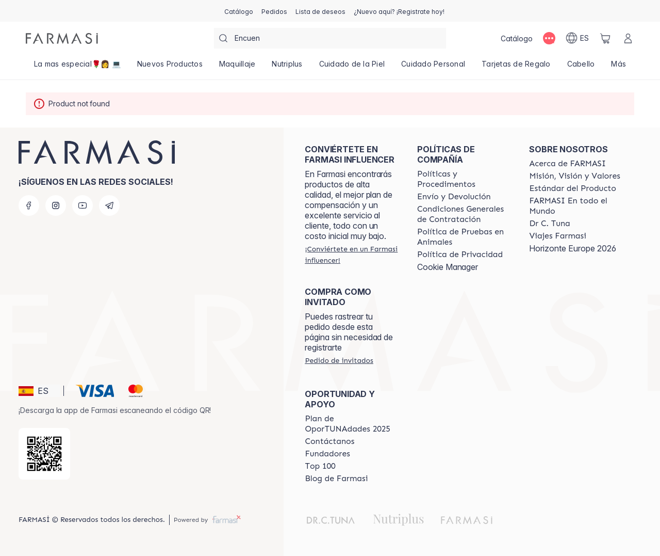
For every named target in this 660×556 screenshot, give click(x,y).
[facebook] (29, 205)
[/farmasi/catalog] (238, 11)
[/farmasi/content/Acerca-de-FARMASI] (567, 163)
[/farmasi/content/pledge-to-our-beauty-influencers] (549, 223)
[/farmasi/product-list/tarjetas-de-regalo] (516, 67)
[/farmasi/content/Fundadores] (327, 454)
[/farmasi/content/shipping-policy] (454, 197)
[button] (39, 391)
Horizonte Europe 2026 (572, 248)
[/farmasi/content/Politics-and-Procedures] (464, 179)
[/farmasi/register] (274, 11)
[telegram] (109, 205)
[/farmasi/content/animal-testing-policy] (464, 237)
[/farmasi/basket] (605, 38)
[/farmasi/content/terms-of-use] (464, 214)
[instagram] (55, 205)
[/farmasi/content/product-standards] (572, 188)
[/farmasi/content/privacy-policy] (460, 254)
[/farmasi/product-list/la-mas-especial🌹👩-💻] (77, 67)
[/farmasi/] (62, 38)
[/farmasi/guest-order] (339, 360)
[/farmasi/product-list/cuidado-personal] (433, 67)
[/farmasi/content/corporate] (576, 206)
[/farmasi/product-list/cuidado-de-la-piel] (352, 67)
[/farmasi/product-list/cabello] (581, 67)
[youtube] (82, 205)
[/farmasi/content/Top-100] (320, 466)
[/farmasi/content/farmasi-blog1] (336, 478)
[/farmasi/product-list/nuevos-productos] (170, 67)
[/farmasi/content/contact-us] (329, 441)
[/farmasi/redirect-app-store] (44, 454)
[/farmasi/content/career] (557, 236)
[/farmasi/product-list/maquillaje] (237, 67)
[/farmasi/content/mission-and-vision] (574, 176)
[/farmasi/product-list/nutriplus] (286, 67)
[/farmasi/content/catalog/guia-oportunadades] (352, 424)
